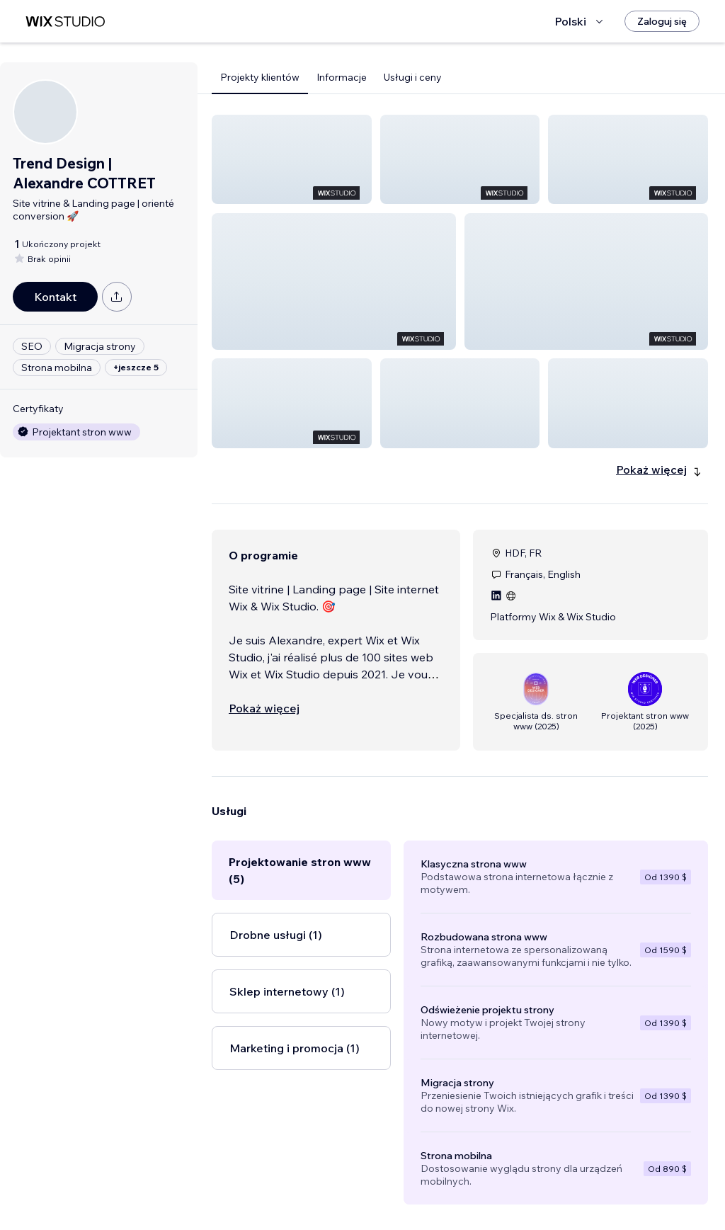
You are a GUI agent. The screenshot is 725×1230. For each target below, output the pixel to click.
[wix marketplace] (65, 21)
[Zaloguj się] (662, 21)
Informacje (341, 77)
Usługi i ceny (413, 77)
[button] (292, 159)
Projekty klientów (259, 77)
